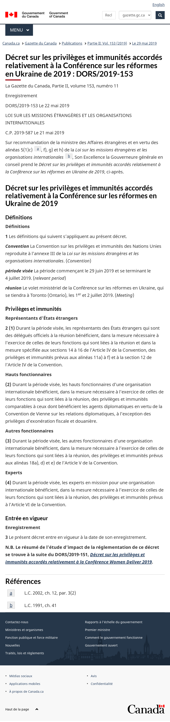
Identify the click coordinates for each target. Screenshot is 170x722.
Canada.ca (11, 43)
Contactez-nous (16, 622)
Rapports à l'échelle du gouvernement (113, 622)
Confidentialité (102, 684)
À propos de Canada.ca (26, 691)
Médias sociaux (20, 676)
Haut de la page (22, 709)
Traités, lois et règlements (24, 653)
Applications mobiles (24, 684)
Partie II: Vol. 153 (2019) (107, 43)
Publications (72, 43)
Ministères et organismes (24, 630)
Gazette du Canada (41, 43)
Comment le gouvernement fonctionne (114, 637)
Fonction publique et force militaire (31, 637)
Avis (94, 676)
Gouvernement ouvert (101, 645)
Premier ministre (97, 630)
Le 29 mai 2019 (144, 43)
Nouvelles (12, 645)
